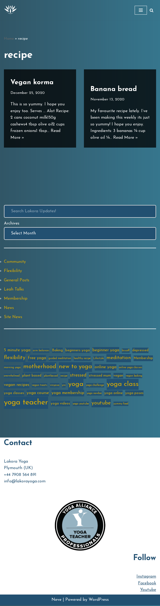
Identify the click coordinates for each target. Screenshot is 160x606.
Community (15, 262)
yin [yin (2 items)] (64, 386)
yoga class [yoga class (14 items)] (123, 385)
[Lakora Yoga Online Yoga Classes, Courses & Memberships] (10, 10)
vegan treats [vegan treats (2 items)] (39, 386)
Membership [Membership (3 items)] (143, 359)
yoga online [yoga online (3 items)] (113, 394)
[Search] (151, 10)
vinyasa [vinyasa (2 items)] (54, 386)
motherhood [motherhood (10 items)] (39, 367)
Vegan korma (32, 82)
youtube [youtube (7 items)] (101, 403)
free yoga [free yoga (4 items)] (37, 359)
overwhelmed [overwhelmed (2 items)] (12, 376)
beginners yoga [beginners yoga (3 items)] (77, 351)
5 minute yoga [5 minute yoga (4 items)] (17, 351)
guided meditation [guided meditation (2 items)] (60, 359)
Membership (16, 299)
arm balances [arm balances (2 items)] (41, 351)
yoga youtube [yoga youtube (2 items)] (81, 404)
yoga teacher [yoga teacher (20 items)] (26, 403)
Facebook (147, 584)
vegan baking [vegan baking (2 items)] (134, 376)
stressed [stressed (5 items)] (78, 376)
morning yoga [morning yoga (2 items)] (12, 368)
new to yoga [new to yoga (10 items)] (75, 367)
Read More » (35, 137)
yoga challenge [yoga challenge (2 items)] (95, 386)
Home (9, 39)
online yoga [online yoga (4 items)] (105, 368)
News (9, 308)
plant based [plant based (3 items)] (31, 376)
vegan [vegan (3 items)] (118, 376)
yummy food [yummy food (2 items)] (120, 404)
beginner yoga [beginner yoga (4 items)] (105, 351)
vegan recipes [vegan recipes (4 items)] (16, 386)
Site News (13, 318)
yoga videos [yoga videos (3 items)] (60, 404)
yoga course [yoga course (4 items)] (38, 394)
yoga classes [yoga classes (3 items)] (14, 394)
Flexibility (13, 271)
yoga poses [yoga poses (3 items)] (134, 394)
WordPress (99, 600)
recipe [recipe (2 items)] (63, 376)
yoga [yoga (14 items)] (75, 385)
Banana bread (113, 82)
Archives (12, 224)
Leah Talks (14, 290)
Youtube (148, 591)
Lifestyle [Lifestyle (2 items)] (98, 359)
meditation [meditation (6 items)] (118, 358)
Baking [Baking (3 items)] (57, 351)
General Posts (17, 280)
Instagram (146, 577)
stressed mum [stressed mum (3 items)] (100, 376)
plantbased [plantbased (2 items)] (51, 376)
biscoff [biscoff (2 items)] (126, 351)
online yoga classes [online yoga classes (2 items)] (130, 368)
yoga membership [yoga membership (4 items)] (68, 394)
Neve (56, 600)
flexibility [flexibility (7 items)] (14, 358)
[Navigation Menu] (141, 10)
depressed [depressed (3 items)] (140, 351)
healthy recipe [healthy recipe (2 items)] (82, 359)
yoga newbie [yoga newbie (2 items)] (94, 394)
